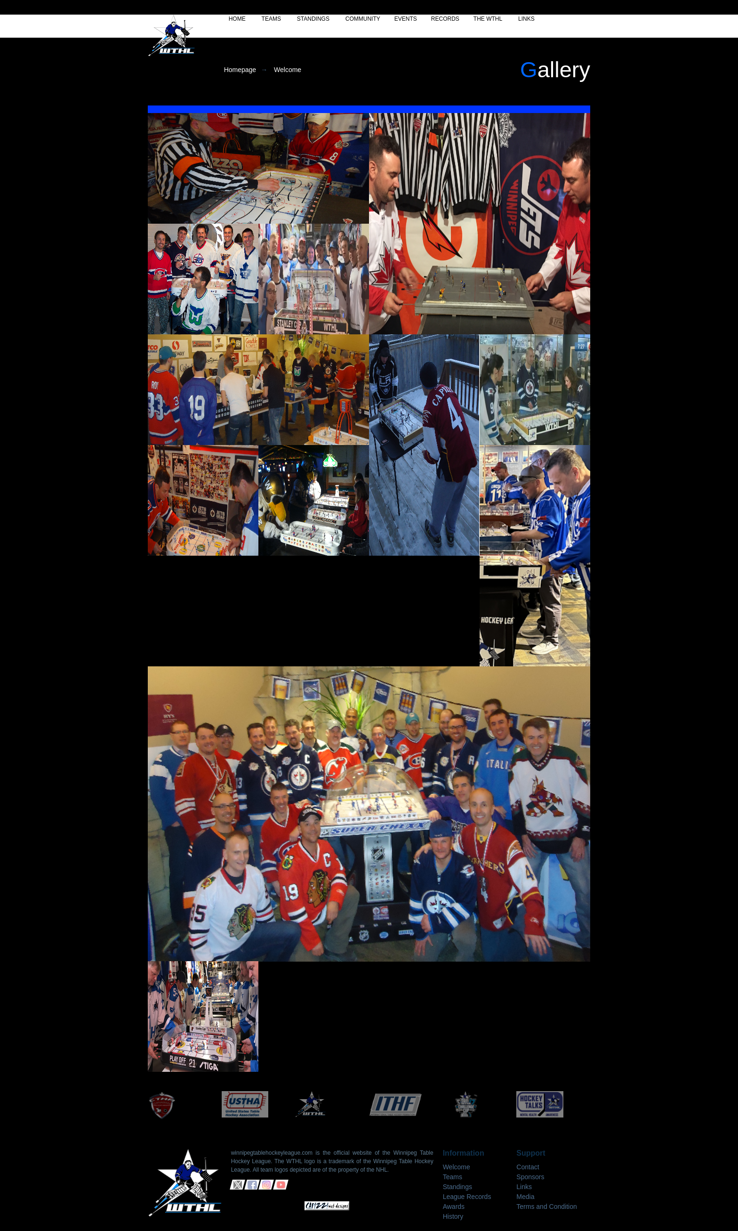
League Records (467, 1196)
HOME (237, 19)
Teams (452, 1177)
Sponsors (530, 1177)
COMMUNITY (362, 19)
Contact (527, 1167)
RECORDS (445, 19)
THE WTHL (487, 19)
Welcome (287, 69)
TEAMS (271, 19)
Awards (454, 1206)
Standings (457, 1187)
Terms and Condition (546, 1206)
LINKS (526, 19)
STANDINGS (313, 19)
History (453, 1216)
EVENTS (405, 19)
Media (525, 1196)
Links (524, 1187)
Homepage (240, 69)
